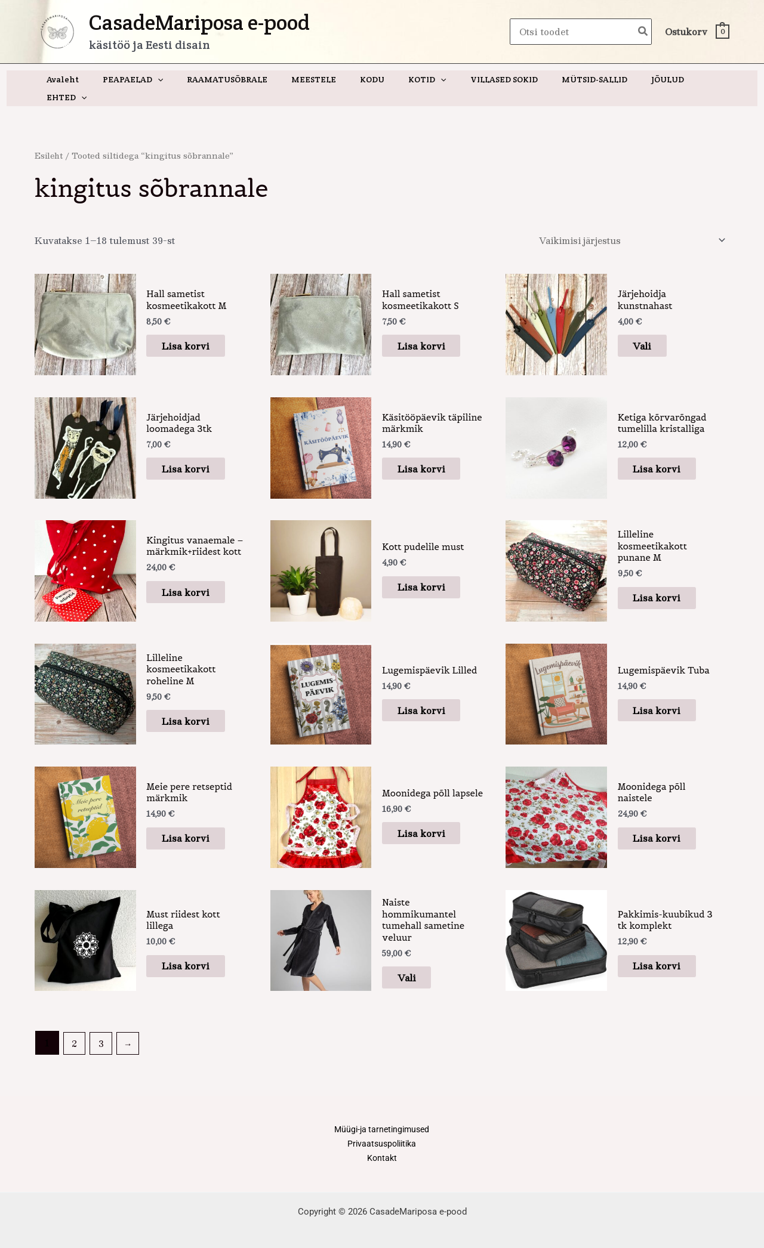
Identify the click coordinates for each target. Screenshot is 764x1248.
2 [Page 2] (75, 1029)
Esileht (49, 137)
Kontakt (382, 1146)
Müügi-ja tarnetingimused (381, 1116)
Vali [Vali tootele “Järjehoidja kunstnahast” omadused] (651, 328)
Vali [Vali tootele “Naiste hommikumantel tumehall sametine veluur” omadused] (415, 963)
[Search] (643, 32)
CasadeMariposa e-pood (199, 22)
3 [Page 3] (102, 1029)
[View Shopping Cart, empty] (696, 32)
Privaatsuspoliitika (382, 1131)
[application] (167, 79)
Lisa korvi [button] (194, 328)
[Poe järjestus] (627, 223)
